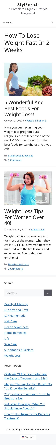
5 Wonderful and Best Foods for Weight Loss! (24, 108)
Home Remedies (15, 333)
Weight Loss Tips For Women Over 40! (24, 217)
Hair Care (10, 321)
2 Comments (15, 268)
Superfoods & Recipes (20, 155)
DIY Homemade (14, 316)
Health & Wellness (18, 264)
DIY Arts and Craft (16, 310)
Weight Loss (12, 355)
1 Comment (14, 160)
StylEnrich (28, 4)
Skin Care (10, 344)
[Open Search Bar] (52, 22)
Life (6, 338)
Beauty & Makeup (16, 304)
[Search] (48, 293)
